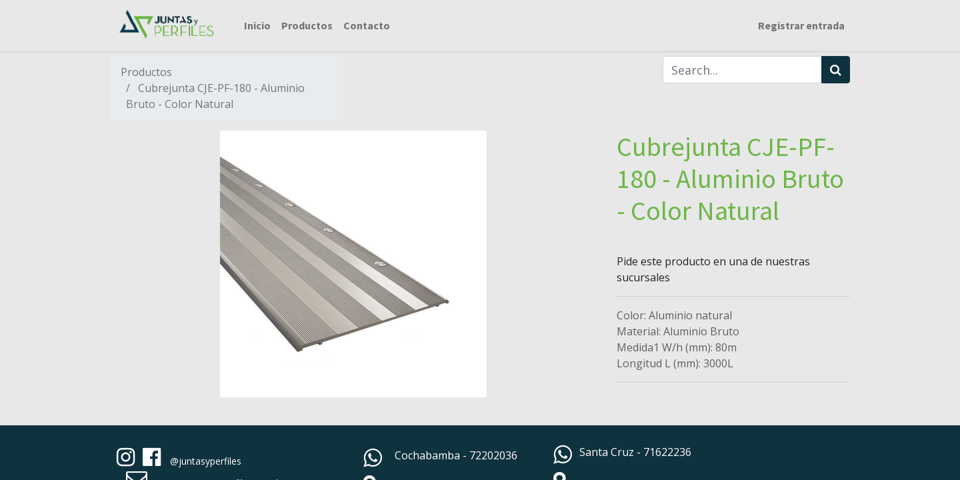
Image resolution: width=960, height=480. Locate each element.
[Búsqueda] (835, 69)
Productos (146, 72)
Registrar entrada (801, 25)
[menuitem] (257, 25)
